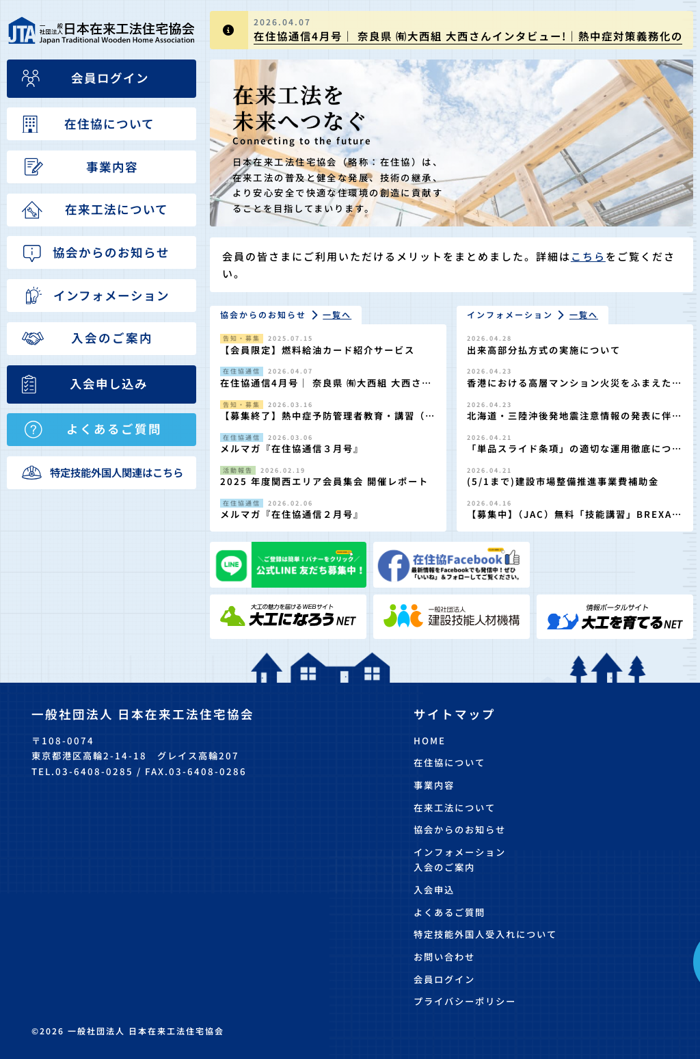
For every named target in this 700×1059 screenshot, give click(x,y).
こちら (588, 256)
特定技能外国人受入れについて (485, 934)
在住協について (449, 762)
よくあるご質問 (449, 912)
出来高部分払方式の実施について (544, 349)
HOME (430, 740)
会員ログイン (444, 979)
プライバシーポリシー (465, 1001)
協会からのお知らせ (460, 829)
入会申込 (434, 889)
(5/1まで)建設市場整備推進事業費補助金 (563, 481)
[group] (451, 30)
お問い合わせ (444, 956)
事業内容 (434, 785)
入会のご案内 (444, 867)
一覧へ (337, 314)
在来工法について (455, 807)
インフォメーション (460, 852)
